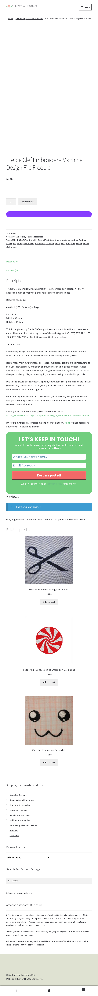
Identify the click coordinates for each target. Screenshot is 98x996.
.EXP (24, 240)
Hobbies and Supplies (20, 820)
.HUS (29, 240)
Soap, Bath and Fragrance (22, 800)
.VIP (44, 240)
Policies (10, 978)
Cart (75, 988)
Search (49, 991)
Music (57, 243)
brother (74, 240)
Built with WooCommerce (29, 978)
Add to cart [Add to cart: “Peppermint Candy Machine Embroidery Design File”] (49, 682)
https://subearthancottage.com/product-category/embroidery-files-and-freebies (48, 415)
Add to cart (28, 201)
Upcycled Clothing (18, 795)
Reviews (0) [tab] (12, 270)
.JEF (34, 240)
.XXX (49, 240)
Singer (79, 243)
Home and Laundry (18, 810)
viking (14, 247)
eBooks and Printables (20, 815)
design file (17, 243)
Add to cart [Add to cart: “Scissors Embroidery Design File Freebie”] (49, 601)
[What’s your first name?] (49, 457)
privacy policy (55, 483)
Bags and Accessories (20, 805)
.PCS (39, 240)
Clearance (14, 835)
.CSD (13, 240)
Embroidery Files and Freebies (29, 18)
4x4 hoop (56, 240)
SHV (73, 243)
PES (63, 243)
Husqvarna (40, 243)
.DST (19, 240)
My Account (16, 991)
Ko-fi (67, 422)
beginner (66, 240)
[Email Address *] (49, 465)
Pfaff (68, 243)
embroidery (28, 243)
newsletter (26, 893)
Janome (50, 243)
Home (10, 18)
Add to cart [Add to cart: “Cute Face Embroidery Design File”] (49, 762)
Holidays (14, 830)
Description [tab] (12, 261)
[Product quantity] (11, 201)
